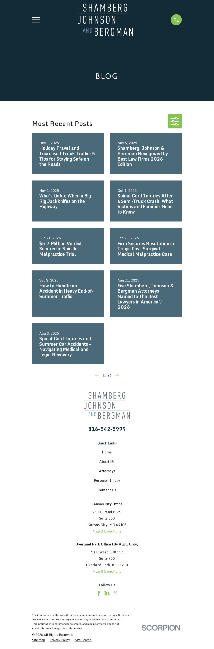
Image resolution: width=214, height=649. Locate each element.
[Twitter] (115, 593)
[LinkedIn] (107, 593)
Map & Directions (107, 531)
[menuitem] (38, 640)
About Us (107, 461)
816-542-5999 (107, 429)
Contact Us (107, 490)
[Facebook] (98, 593)
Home (107, 452)
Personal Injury (107, 480)
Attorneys (107, 471)
